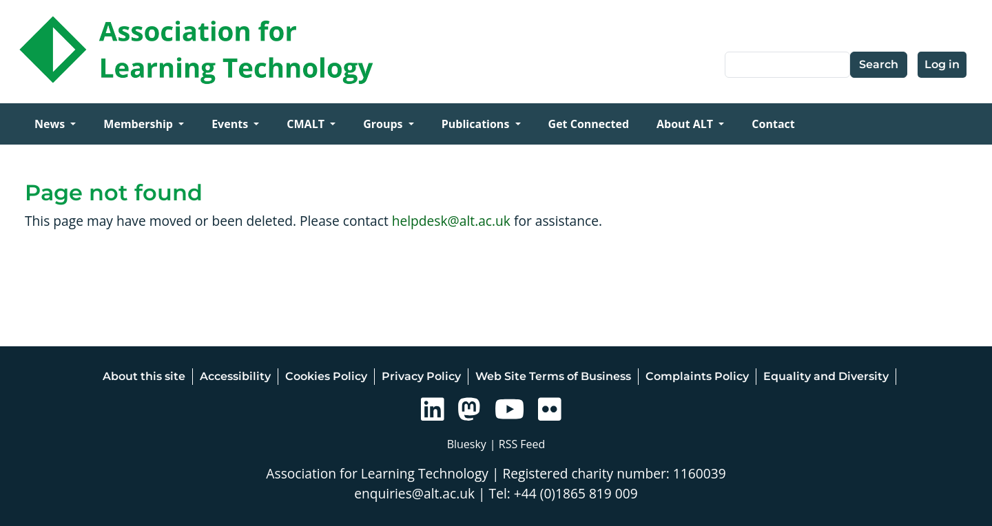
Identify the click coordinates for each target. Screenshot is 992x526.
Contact (773, 124)
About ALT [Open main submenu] (686, 124)
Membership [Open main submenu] (139, 124)
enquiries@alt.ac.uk (414, 493)
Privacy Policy (421, 376)
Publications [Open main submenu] (477, 124)
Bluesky (466, 444)
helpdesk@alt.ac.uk (451, 220)
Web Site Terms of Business (553, 376)
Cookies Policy (326, 376)
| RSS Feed (518, 444)
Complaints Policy (697, 376)
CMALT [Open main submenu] (307, 124)
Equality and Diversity (826, 376)
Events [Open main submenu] (231, 124)
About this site (144, 376)
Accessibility (235, 376)
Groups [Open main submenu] (384, 124)
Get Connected (588, 124)
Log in (942, 64)
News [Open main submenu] (51, 124)
